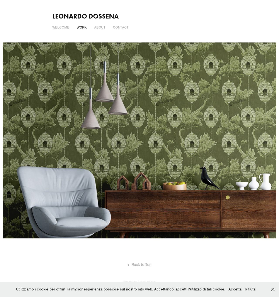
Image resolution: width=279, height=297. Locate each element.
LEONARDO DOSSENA (85, 16)
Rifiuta (250, 289)
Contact (121, 27)
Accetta (235, 289)
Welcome (60, 27)
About (99, 27)
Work (82, 27)
